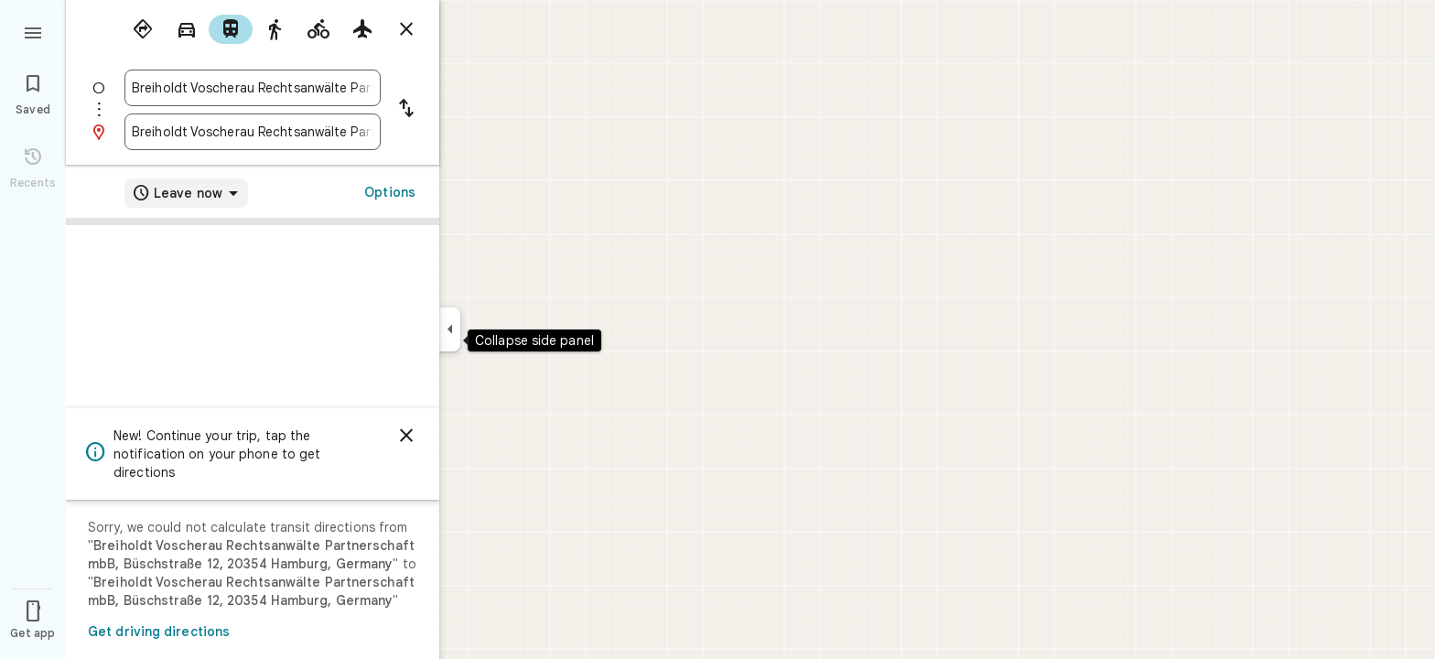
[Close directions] (406, 29)
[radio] (143, 29)
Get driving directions (159, 631)
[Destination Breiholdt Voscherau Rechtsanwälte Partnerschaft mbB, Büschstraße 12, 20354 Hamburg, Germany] (252, 132)
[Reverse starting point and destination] (406, 109)
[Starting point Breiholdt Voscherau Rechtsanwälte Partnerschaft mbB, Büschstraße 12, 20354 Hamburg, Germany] (252, 88)
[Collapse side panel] (449, 329)
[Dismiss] (406, 436)
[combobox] (252, 88)
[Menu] (33, 31)
